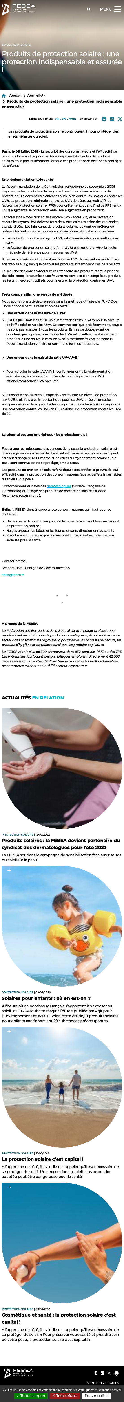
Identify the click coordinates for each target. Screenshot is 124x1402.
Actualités (36, 96)
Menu (111, 10)
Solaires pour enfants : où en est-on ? (46, 998)
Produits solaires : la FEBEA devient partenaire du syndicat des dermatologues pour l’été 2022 (61, 844)
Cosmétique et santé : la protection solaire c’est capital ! (59, 1318)
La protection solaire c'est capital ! (42, 1159)
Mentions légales (102, 1383)
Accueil (15, 96)
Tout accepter (31, 1396)
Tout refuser (65, 1396)
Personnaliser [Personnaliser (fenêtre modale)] (97, 1396)
